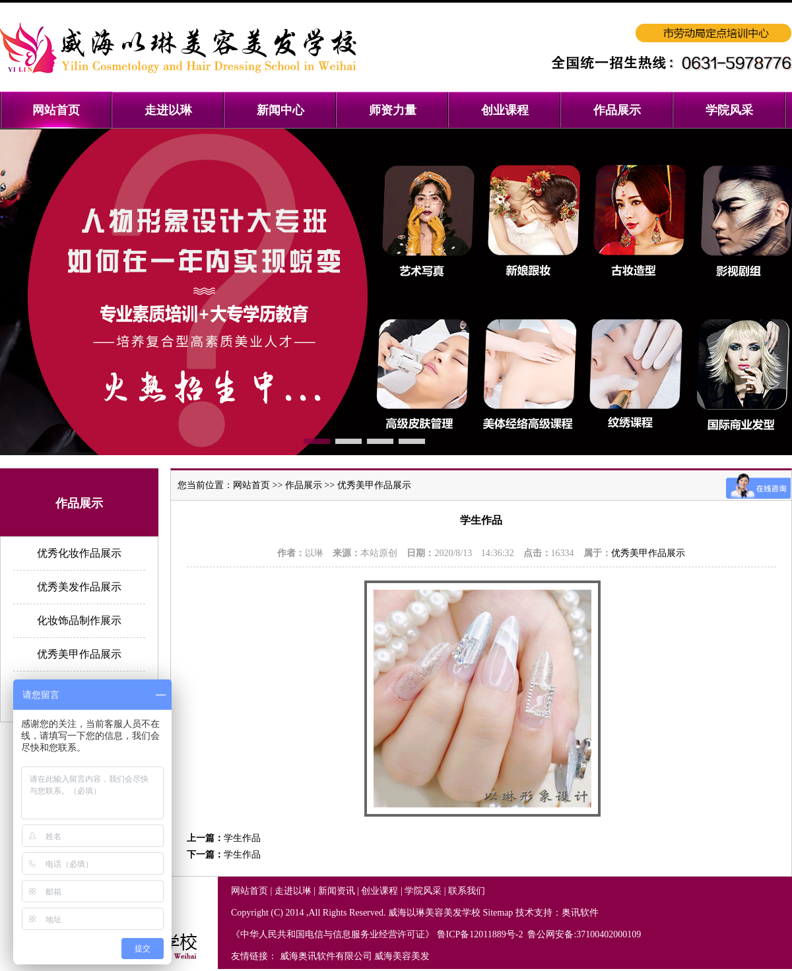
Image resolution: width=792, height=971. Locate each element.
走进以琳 (293, 891)
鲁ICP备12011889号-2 (481, 934)
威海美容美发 (402, 956)
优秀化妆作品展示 (79, 553)
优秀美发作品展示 (79, 586)
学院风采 (423, 891)
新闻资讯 (336, 891)
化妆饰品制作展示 (79, 620)
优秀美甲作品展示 (79, 654)
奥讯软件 (580, 913)
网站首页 (251, 485)
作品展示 (303, 485)
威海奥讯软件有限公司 (326, 956)
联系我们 (466, 891)
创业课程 (379, 891)
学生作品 (242, 838)
